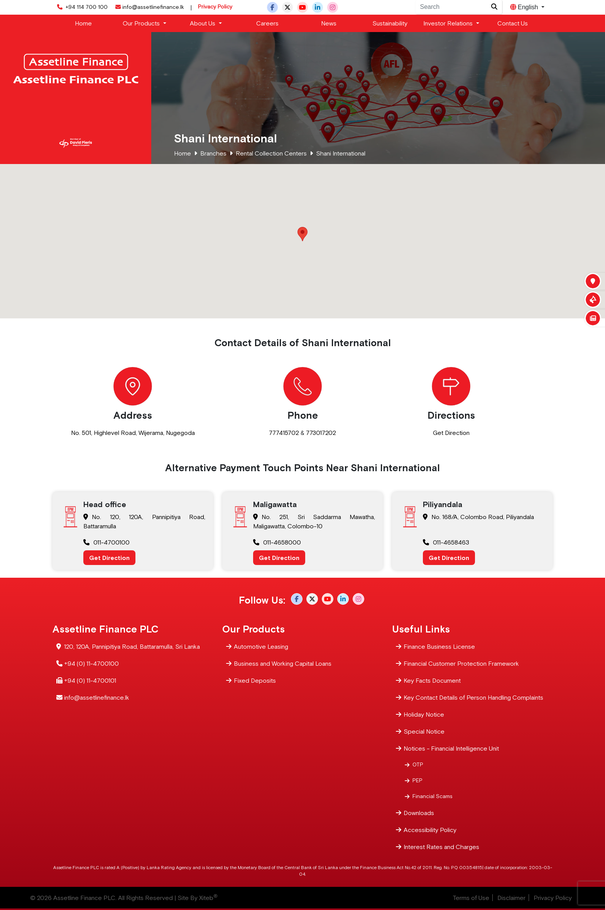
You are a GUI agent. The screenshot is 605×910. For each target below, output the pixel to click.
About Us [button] (203, 23)
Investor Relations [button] (448, 23)
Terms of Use (471, 897)
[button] (302, 234)
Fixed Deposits (255, 680)
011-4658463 (446, 542)
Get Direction (451, 432)
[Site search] (494, 7)
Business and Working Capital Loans (282, 663)
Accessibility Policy (430, 829)
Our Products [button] (142, 23)
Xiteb (208, 897)
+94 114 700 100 (82, 7)
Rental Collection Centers (271, 153)
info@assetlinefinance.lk (149, 7)
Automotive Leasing (261, 646)
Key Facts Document (432, 680)
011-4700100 (106, 542)
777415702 (284, 432)
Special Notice (424, 731)
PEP (417, 779)
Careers (267, 23)
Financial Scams (432, 795)
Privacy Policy (215, 6)
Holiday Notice (424, 714)
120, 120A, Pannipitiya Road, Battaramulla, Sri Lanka (132, 646)
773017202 (321, 432)
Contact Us (512, 23)
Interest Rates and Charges (441, 846)
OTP (417, 764)
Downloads (419, 812)
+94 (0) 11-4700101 (90, 680)
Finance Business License (439, 646)
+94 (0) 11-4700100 (91, 663)
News (328, 23)
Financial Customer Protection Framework (461, 663)
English (525, 7)
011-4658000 (277, 542)
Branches (213, 153)
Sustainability (389, 23)
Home (83, 23)
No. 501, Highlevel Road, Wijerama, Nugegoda (133, 432)
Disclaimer (511, 897)
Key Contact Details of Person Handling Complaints (473, 697)
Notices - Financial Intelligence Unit (451, 748)
